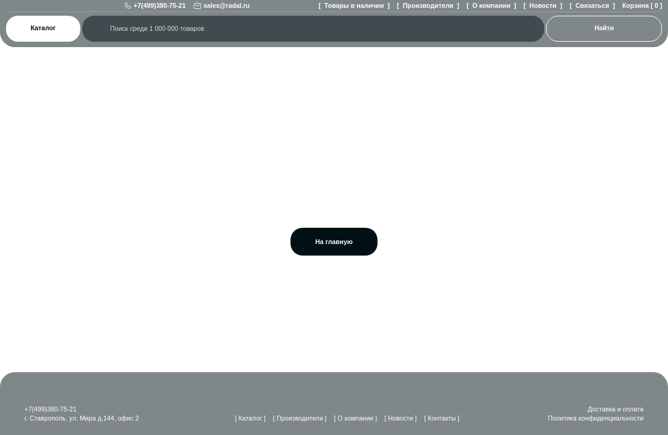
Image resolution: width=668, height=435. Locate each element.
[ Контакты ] (445, 418)
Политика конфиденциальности (593, 418)
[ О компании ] (488, 11)
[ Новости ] (540, 11)
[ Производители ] (423, 11)
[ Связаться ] (590, 11)
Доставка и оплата (614, 409)
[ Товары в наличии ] (349, 11)
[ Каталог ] (242, 418)
